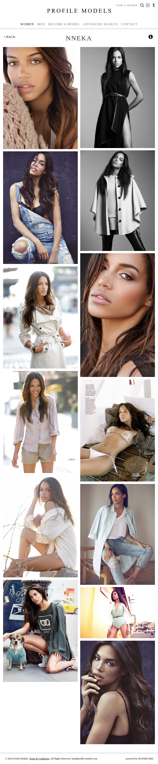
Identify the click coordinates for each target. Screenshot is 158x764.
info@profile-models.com (84, 758)
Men (41, 24)
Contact (129, 24)
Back (10, 37)
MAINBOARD (145, 758)
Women (27, 24)
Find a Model (127, 5)
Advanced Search (100, 24)
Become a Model (64, 24)
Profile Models (79, 10)
